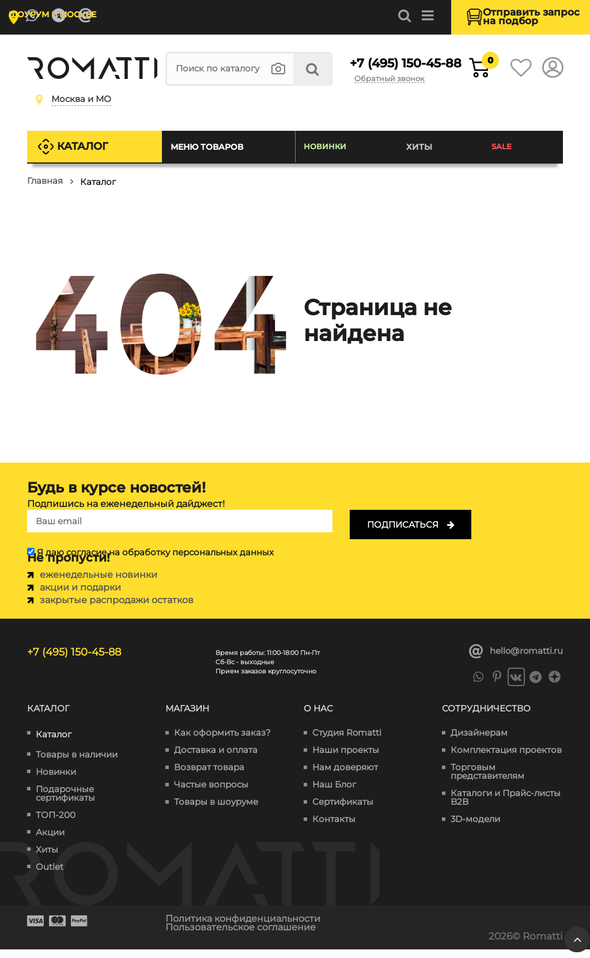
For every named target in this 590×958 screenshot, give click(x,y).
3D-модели (475, 828)
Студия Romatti (346, 742)
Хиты (421, 155)
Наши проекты (345, 759)
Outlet (49, 876)
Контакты (333, 828)
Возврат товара (209, 777)
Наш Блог (334, 794)
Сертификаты (342, 811)
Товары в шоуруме (216, 811)
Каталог (86, 155)
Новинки (328, 155)
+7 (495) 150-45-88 (387, 72)
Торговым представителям (487, 781)
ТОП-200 (55, 824)
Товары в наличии (77, 763)
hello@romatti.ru (516, 660)
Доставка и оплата (216, 759)
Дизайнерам (479, 742)
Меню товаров (211, 155)
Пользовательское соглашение (246, 936)
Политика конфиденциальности (248, 927)
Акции (50, 841)
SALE (503, 155)
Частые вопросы (211, 794)
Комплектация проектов (506, 759)
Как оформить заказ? (222, 742)
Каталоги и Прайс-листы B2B (506, 807)
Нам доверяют (345, 777)
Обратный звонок (403, 89)
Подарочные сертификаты (65, 802)
